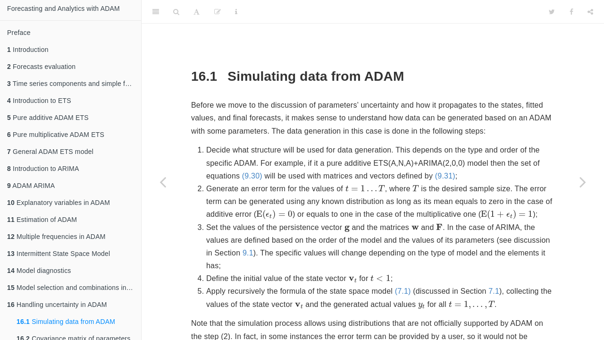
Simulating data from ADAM (66, 321)
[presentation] (365, 188)
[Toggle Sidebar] (155, 12)
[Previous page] (163, 182)
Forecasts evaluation (41, 66)
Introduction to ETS (39, 100)
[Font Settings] (196, 12)
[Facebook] (571, 12)
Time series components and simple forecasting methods (74, 83)
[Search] (176, 12)
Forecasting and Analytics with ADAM (63, 8)
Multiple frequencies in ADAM (56, 236)
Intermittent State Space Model (58, 253)
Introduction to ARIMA (43, 168)
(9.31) (445, 176)
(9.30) (252, 176)
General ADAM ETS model (50, 151)
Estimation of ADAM (42, 219)
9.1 (248, 253)
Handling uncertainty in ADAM (57, 304)
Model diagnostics (39, 270)
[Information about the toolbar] (236, 12)
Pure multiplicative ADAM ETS (55, 134)
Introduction (28, 49)
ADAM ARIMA (31, 185)
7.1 (493, 291)
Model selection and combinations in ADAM (74, 287)
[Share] (590, 12)
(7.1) (403, 291)
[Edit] (217, 12)
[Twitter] (552, 12)
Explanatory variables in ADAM (58, 202)
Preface (19, 32)
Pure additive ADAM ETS (48, 117)
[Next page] (583, 182)
